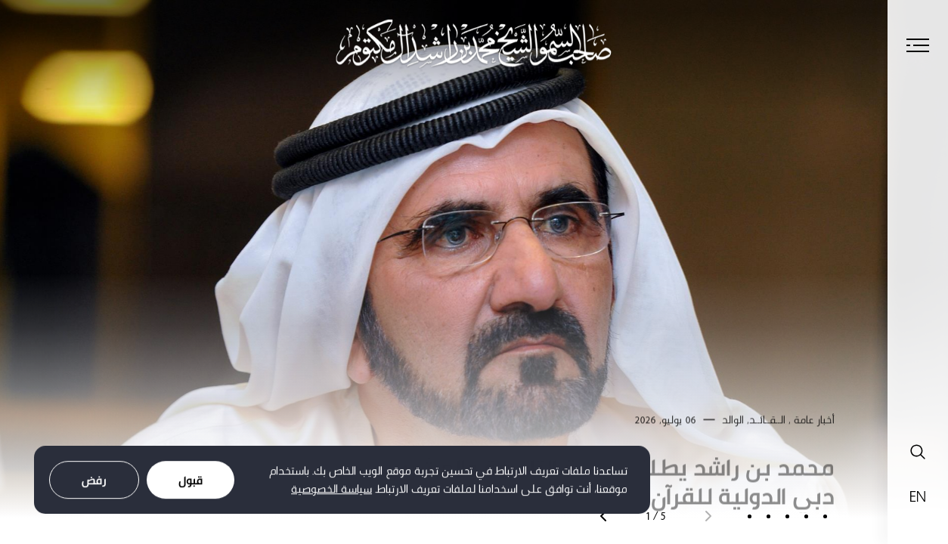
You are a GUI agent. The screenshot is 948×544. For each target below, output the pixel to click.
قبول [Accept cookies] (190, 482)
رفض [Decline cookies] (94, 482)
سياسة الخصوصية (331, 491)
